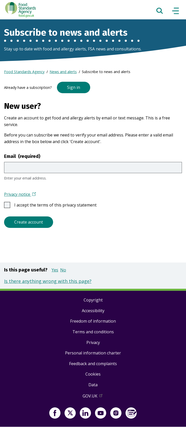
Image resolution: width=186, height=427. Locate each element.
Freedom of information (93, 321)
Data (93, 385)
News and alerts (63, 71)
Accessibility (93, 310)
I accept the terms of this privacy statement (57, 205)
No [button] (63, 270)
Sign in (73, 87)
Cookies (93, 374)
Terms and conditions (93, 332)
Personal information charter (93, 353)
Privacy (93, 342)
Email (22, 156)
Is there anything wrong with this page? (47, 281)
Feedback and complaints (93, 363)
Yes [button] (55, 270)
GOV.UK (93, 397)
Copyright (93, 300)
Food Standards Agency (24, 71)
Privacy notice (20, 194)
